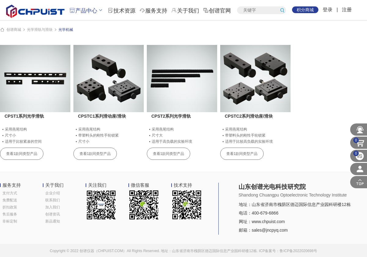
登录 (327, 9)
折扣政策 (9, 207)
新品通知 (52, 221)
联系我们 (52, 200)
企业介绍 (52, 193)
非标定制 (9, 221)
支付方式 (9, 193)
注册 (347, 9)
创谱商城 (13, 30)
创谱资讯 (52, 214)
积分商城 (305, 9)
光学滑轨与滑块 (40, 30)
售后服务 (9, 214)
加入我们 (52, 207)
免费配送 (9, 200)
